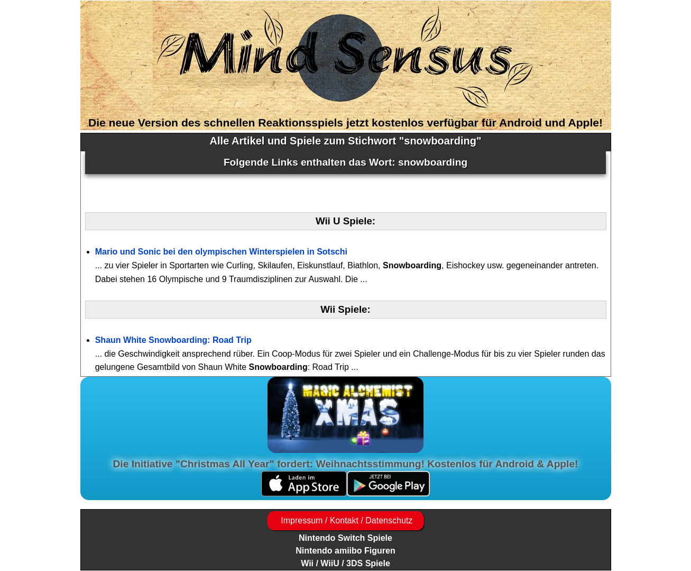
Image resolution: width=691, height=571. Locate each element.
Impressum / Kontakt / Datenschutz (345, 520)
